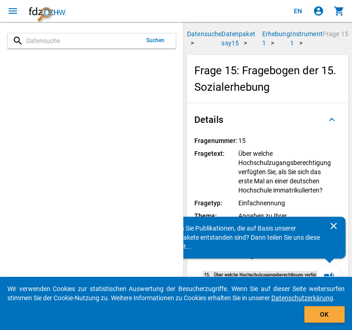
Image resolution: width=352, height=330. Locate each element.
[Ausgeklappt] (332, 119)
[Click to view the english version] (298, 11)
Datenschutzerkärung (302, 298)
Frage (335, 34)
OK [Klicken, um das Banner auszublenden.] (324, 314)
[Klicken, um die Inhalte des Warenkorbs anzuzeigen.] (339, 11)
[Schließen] (333, 226)
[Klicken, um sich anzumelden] (318, 11)
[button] (267, 119)
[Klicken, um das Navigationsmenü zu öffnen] (13, 11)
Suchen (155, 40)
